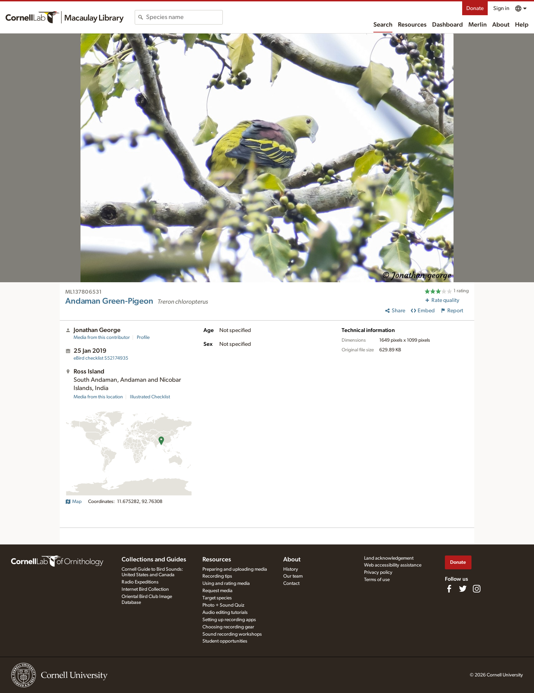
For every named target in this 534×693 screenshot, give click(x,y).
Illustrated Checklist (150, 397)
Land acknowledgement (388, 558)
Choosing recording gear (228, 627)
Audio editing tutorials (225, 612)
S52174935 (101, 358)
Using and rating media (226, 583)
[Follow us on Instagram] (477, 589)
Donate (475, 8)
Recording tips (217, 576)
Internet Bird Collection (145, 589)
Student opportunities (224, 641)
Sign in (501, 8)
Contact (291, 583)
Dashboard (447, 25)
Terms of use (377, 579)
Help (521, 25)
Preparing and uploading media (234, 569)
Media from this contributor (102, 337)
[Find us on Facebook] (449, 589)
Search (382, 25)
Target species (217, 598)
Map (73, 501)
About (500, 25)
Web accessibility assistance (392, 565)
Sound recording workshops (232, 634)
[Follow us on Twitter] (463, 589)
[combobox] (184, 17)
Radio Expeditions (140, 582)
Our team (293, 576)
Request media (217, 590)
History (290, 569)
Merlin (477, 25)
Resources (412, 25)
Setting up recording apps (229, 619)
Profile (143, 337)
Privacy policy (378, 572)
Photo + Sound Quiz (223, 605)
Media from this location (98, 397)
